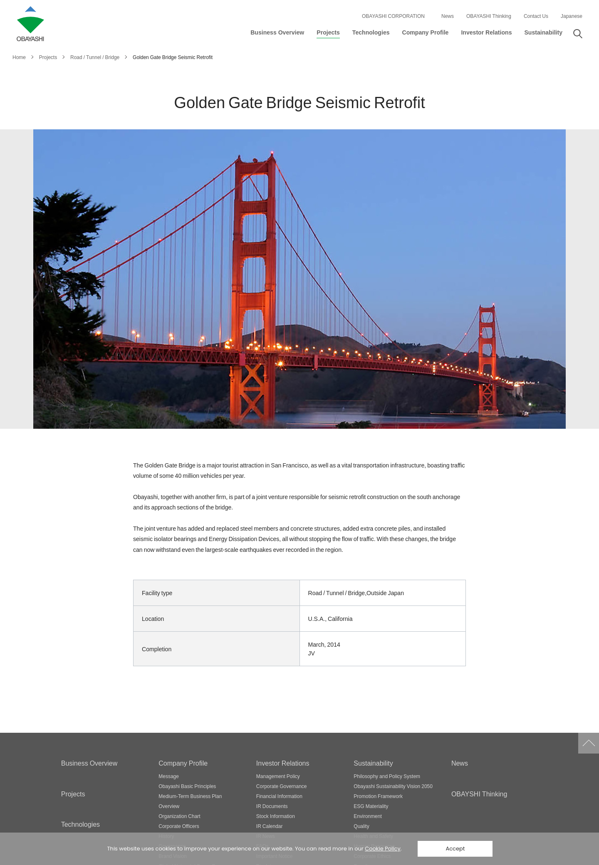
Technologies (80, 824)
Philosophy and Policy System (387, 776)
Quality (361, 826)
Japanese (571, 16)
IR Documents (272, 806)
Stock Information (275, 816)
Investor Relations (282, 763)
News (447, 16)
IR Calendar (269, 826)
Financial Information (279, 796)
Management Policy (278, 776)
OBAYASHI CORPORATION (393, 16)
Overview (168, 806)
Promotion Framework (378, 796)
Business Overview (89, 763)
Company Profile (183, 763)
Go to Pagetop (588, 743)
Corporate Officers (178, 826)
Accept (455, 849)
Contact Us (536, 16)
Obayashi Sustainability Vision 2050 (393, 786)
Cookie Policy (383, 849)
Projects (73, 793)
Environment (367, 816)
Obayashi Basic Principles (187, 786)
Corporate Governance (281, 786)
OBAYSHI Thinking (479, 793)
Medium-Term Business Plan (190, 796)
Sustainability (373, 763)
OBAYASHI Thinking (488, 16)
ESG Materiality (371, 806)
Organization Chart (179, 816)
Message (168, 776)
